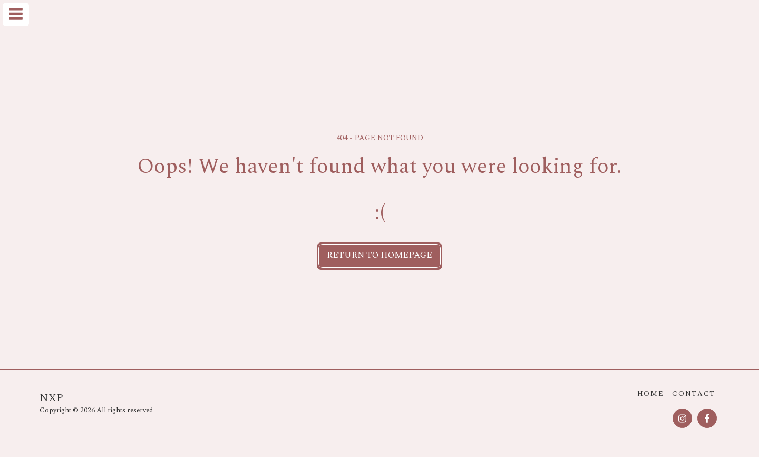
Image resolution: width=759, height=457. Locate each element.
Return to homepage (379, 255)
